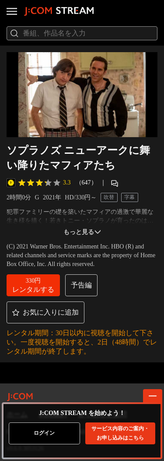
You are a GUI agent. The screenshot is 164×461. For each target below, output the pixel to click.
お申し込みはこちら (120, 433)
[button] (33, 285)
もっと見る (82, 232)
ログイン (44, 433)
